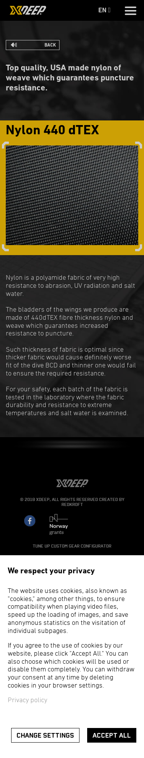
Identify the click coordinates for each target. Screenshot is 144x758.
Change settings (45, 735)
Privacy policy (27, 700)
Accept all (112, 735)
